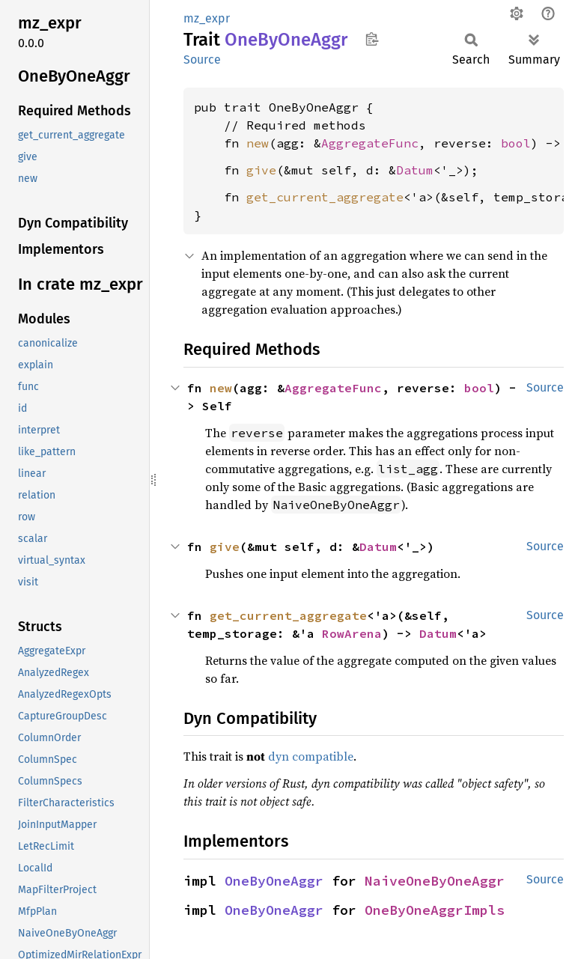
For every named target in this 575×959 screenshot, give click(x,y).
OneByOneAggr (274, 880)
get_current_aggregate (325, 196)
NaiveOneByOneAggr (435, 880)
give (261, 169)
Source (202, 59)
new (257, 143)
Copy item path (371, 39)
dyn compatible (310, 756)
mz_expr (206, 18)
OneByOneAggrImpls (435, 910)
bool (516, 143)
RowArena (352, 633)
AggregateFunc (370, 143)
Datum (414, 169)
